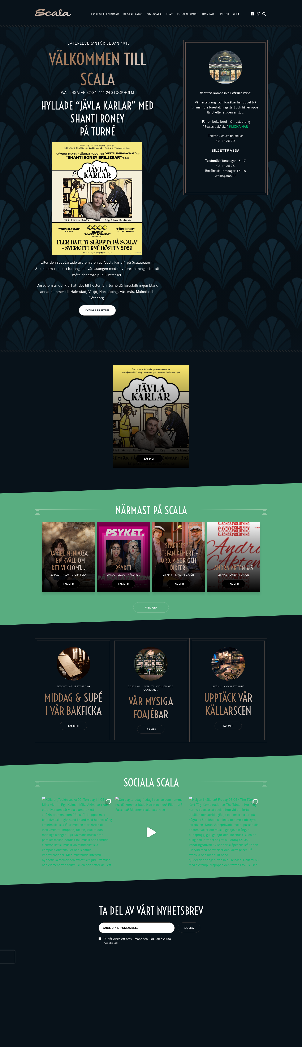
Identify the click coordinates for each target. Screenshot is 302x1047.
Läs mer (149, 458)
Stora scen (79, 574)
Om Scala (154, 14)
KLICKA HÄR (238, 126)
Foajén (189, 574)
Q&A (236, 14)
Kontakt (209, 14)
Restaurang (133, 14)
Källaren (134, 574)
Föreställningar (105, 14)
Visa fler (151, 607)
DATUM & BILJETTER (97, 310)
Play (169, 14)
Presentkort (187, 14)
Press (224, 14)
